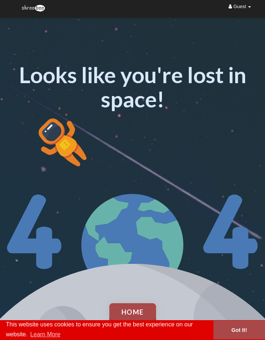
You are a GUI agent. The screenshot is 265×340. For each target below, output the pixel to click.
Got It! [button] (239, 330)
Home (132, 312)
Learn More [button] (45, 334)
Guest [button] (240, 6)
